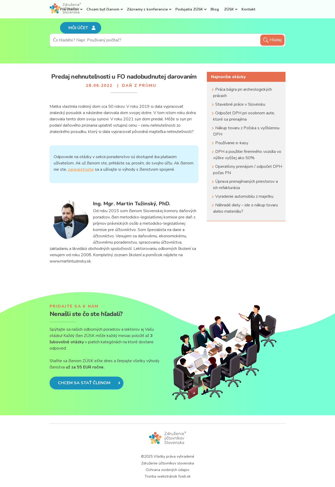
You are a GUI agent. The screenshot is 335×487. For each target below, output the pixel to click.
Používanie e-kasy (231, 143)
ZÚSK (229, 9)
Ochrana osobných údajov (167, 469)
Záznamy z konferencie (147, 9)
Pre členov (69, 9)
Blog (214, 9)
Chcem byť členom (103, 9)
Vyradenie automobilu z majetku (244, 196)
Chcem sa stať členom (89, 383)
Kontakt (248, 9)
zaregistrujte (81, 169)
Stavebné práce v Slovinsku (240, 104)
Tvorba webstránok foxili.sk (168, 476)
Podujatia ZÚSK (189, 9)
